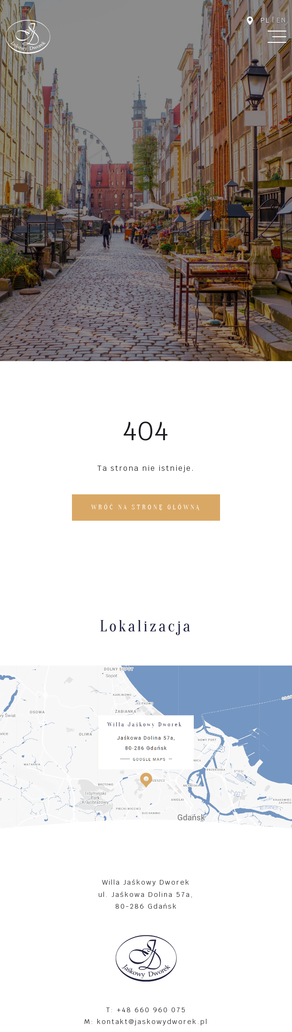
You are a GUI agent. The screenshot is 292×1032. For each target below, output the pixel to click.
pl (265, 20)
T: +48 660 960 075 (146, 1009)
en (281, 20)
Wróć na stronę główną (146, 507)
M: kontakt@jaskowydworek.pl (146, 1021)
